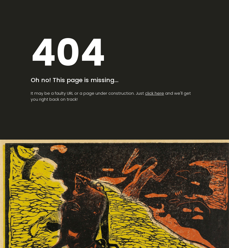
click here (154, 93)
